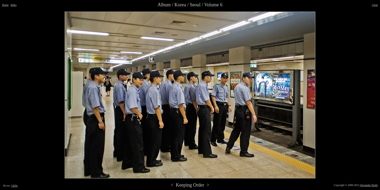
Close (375, 4)
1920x (14, 185)
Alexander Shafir (369, 185)
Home (5, 4)
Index (14, 4)
